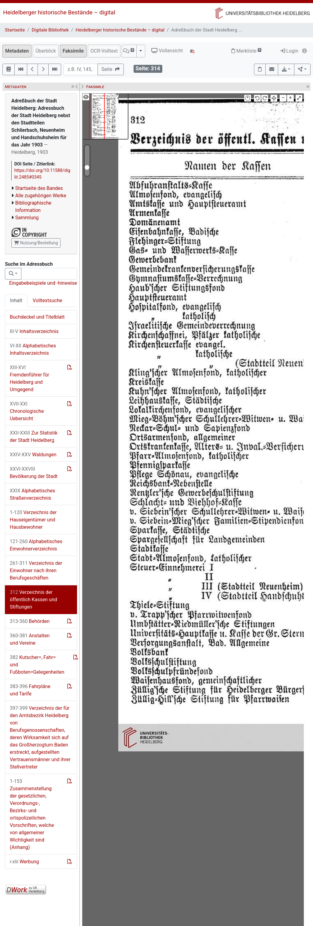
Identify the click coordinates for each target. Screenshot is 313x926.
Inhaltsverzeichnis (34, 331)
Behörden (30, 621)
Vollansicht (167, 51)
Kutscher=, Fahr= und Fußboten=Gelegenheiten (37, 664)
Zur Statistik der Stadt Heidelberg (33, 436)
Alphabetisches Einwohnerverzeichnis (36, 545)
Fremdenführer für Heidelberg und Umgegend (29, 378)
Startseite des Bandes (39, 188)
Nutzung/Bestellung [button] (36, 242)
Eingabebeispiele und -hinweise (43, 283)
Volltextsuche (47, 300)
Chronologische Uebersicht (27, 411)
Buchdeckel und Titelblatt (37, 317)
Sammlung (27, 217)
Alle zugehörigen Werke (40, 195)
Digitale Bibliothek (50, 30)
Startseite (15, 30)
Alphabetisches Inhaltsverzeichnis (33, 349)
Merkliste (246, 51)
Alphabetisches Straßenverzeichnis (32, 494)
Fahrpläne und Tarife (30, 690)
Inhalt (16, 300)
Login (289, 51)
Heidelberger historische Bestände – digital (59, 12)
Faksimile (73, 51)
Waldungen (33, 454)
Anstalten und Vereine (30, 639)
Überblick (45, 51)
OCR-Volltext (104, 51)
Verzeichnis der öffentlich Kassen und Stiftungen (33, 599)
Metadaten (17, 51)
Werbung (24, 862)
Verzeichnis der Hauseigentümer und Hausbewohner (33, 519)
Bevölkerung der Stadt (33, 472)
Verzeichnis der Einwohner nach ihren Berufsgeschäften (36, 570)
